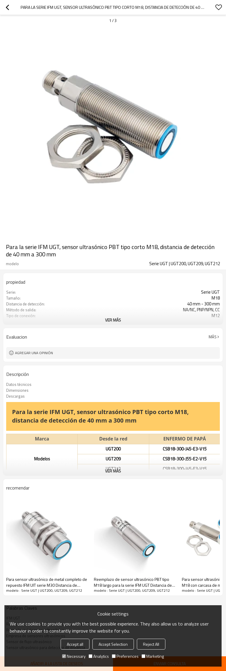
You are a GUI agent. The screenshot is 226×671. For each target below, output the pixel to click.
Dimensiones (17, 390)
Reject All (151, 644)
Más (213, 337)
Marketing (153, 656)
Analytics (99, 656)
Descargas (15, 396)
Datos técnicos (18, 384)
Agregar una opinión (34, 353)
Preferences (125, 656)
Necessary (74, 656)
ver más (113, 320)
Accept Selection (113, 644)
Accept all (75, 644)
